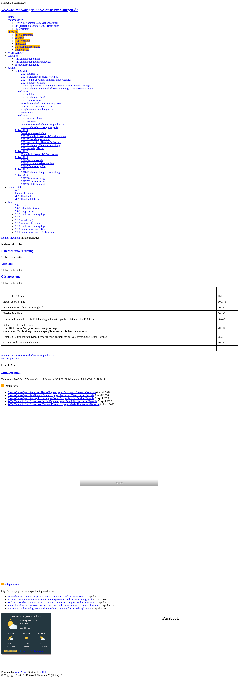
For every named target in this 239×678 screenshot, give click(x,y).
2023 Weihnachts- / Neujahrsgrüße (39, 127)
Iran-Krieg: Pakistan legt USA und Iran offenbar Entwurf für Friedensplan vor (49, 608)
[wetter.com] (10, 651)
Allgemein (14, 237)
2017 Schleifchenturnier (34, 184)
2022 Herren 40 (29, 121)
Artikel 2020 (21, 151)
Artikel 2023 (21, 91)
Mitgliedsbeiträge (24, 34)
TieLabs (46, 672)
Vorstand (19, 37)
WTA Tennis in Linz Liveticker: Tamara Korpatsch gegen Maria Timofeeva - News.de (53, 404)
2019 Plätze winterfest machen (37, 163)
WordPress (20, 672)
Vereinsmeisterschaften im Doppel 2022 (42, 124)
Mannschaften (15, 19)
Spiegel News (11, 584)
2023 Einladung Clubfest (34, 97)
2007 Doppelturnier (25, 211)
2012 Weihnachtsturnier (27, 223)
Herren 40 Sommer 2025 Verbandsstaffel (36, 22)
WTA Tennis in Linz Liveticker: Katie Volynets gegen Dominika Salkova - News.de (52, 401)
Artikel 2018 (21, 169)
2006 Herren (21, 205)
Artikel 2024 (21, 70)
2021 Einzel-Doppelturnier (35, 139)
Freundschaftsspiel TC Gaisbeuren (39, 154)
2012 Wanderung (24, 220)
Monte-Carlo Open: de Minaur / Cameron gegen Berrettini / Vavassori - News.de (51, 395)
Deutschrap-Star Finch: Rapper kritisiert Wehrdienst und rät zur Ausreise (46, 596)
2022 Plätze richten (31, 118)
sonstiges (13, 55)
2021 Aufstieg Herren (32, 148)
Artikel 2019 (21, 157)
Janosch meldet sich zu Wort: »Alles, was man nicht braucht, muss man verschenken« (53, 605)
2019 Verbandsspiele (32, 160)
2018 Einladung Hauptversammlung (40, 172)
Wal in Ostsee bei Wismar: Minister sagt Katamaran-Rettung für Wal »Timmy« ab (51, 602)
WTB (18, 190)
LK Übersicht (22, 28)
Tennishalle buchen (25, 193)
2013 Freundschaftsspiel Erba (30, 229)
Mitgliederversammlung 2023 (37, 109)
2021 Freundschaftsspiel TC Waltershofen (43, 136)
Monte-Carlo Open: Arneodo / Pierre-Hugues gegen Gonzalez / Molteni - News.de (52, 392)
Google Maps (22, 49)
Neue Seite (27, 112)
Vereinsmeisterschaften (33, 133)
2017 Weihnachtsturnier (34, 181)
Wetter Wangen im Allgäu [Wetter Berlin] (26, 616)
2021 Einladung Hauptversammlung (40, 145)
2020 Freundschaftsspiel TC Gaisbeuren (36, 232)
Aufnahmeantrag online (27, 58)
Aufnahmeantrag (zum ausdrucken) (33, 61)
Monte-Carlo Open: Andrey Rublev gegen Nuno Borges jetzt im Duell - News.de (51, 398)
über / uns (13, 31)
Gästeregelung (22, 40)
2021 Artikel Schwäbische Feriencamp (41, 142)
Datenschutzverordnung (27, 46)
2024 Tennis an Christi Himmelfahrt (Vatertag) (46, 79)
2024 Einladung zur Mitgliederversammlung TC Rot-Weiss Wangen (57, 88)
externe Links (15, 187)
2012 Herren (21, 217)
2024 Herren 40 (29, 73)
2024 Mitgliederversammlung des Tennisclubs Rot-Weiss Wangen (56, 85)
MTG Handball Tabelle (27, 199)
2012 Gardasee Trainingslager (30, 214)
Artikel (11, 67)
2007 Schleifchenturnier (27, 208)
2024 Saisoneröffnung (33, 82)
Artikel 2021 (21, 130)
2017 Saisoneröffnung (33, 178)
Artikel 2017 (21, 175)
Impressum (20, 43)
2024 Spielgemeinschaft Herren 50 (39, 76)
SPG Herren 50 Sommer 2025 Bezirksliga (37, 25)
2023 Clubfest (28, 94)
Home (11, 16)
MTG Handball (23, 196)
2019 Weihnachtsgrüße (33, 166)
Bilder (11, 202)
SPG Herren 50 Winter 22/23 (36, 106)
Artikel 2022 (21, 115)
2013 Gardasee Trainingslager (30, 226)
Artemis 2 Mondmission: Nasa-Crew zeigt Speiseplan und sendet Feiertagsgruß (50, 599)
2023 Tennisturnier (31, 100)
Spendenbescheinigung (27, 64)
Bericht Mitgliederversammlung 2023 (41, 103)
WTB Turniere (16, 52)
